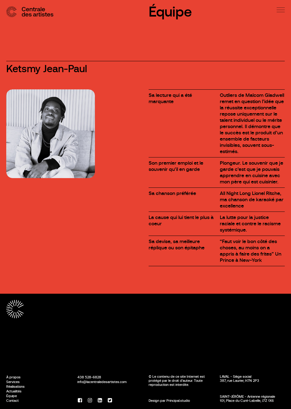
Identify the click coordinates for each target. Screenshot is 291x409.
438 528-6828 (89, 377)
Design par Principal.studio (169, 400)
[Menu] (281, 10)
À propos (13, 377)
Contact (12, 400)
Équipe (170, 12)
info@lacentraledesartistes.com (102, 382)
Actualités (14, 391)
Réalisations (15, 386)
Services (13, 382)
